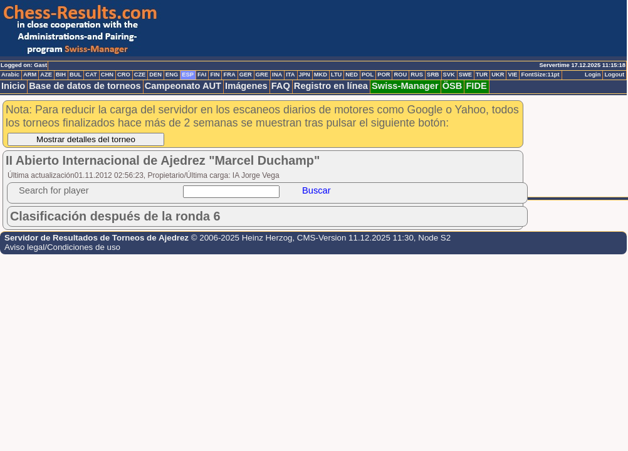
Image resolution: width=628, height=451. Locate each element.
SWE (465, 74)
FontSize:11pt (540, 74)
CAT (91, 74)
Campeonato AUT (183, 86)
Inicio (13, 86)
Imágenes (246, 86)
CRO (123, 74)
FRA (229, 74)
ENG (171, 74)
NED (351, 74)
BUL (75, 74)
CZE (140, 74)
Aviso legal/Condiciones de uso (62, 247)
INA (277, 74)
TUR (482, 74)
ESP (188, 74)
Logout (614, 74)
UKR (497, 74)
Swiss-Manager (405, 86)
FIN (214, 74)
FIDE (476, 86)
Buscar (316, 190)
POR (383, 74)
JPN (304, 74)
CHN (107, 74)
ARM (29, 74)
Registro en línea (331, 86)
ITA (290, 74)
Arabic (10, 74)
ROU (400, 74)
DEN (155, 74)
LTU (336, 74)
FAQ (280, 86)
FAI (202, 74)
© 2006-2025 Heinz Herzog (242, 237)
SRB (433, 74)
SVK (449, 74)
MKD (320, 74)
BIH (61, 74)
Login (592, 74)
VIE (512, 74)
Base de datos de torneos (84, 86)
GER (245, 74)
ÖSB (452, 86)
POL (368, 74)
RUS (417, 74)
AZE (46, 74)
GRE (262, 74)
